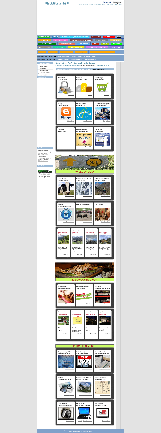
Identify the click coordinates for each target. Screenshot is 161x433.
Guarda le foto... (70, 421)
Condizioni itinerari (90, 56)
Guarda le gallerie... (69, 395)
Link (108, 4)
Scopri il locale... (65, 333)
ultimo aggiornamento (88, 65)
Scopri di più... (106, 121)
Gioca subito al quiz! (87, 369)
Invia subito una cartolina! (85, 395)
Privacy (116, 4)
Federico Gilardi (77, 431)
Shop (95, 4)
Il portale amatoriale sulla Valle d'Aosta (55, 4)
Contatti (91, 4)
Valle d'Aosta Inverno (43, 154)
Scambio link (42, 75)
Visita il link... (66, 254)
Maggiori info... (88, 146)
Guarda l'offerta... (87, 121)
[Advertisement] (45, 113)
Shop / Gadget (43, 66)
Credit (111, 4)
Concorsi (90, 95)
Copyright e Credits (87, 431)
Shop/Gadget (107, 95)
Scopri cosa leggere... (104, 369)
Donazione (42, 68)
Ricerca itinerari (77, 56)
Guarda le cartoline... (105, 395)
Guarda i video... (106, 421)
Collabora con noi (44, 73)
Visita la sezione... (69, 196)
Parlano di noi (43, 70)
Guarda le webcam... (68, 221)
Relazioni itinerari (63, 56)
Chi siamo (85, 4)
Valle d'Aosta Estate (43, 160)
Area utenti (71, 95)
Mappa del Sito (101, 4)
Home (80, 4)
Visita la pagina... (106, 146)
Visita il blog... (70, 121)
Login (120, 4)
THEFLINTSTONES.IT (57, 2)
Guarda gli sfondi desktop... (85, 421)
